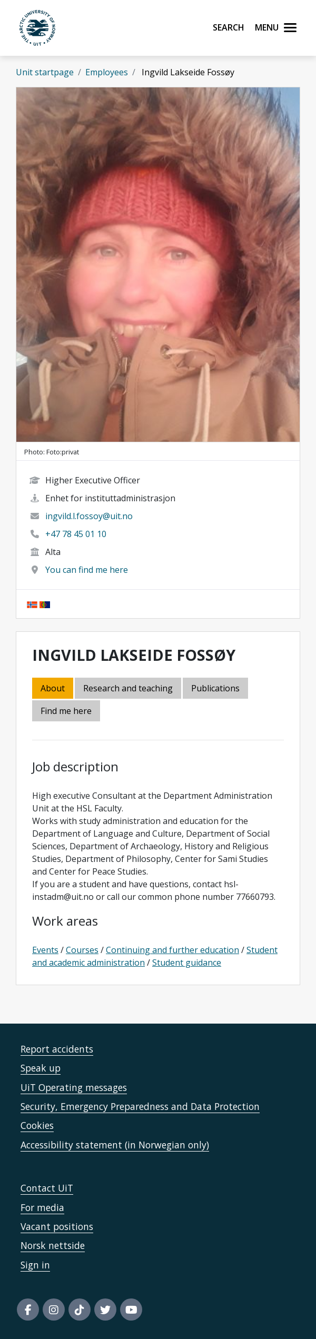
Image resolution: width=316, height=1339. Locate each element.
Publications (215, 688)
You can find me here (86, 570)
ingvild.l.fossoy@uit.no (89, 516)
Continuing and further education (172, 950)
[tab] (216, 689)
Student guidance (186, 962)
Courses (82, 950)
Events (45, 950)
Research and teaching (128, 688)
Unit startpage (45, 72)
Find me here (66, 711)
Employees (106, 72)
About (53, 688)
